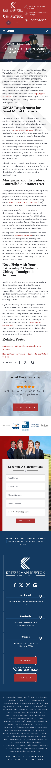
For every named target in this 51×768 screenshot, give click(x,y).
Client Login (25, 677)
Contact (25, 545)
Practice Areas (36, 539)
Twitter (21, 585)
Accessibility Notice (18, 759)
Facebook (15, 585)
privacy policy (36, 759)
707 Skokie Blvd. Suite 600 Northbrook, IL (38, 7)
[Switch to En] (8, 22)
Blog (40, 542)
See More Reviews (25, 407)
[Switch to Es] (13, 22)
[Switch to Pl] (17, 22)
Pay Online (25, 660)
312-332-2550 (14, 17)
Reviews (30, 542)
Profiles (20, 539)
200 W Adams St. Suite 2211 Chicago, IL (38, 14)
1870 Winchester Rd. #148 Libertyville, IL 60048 (38, 20)
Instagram (28, 585)
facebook (19, 362)
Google (35, 585)
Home (9, 539)
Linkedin (32, 362)
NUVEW (7, 756)
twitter (25, 362)
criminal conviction (23, 235)
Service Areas (15, 542)
